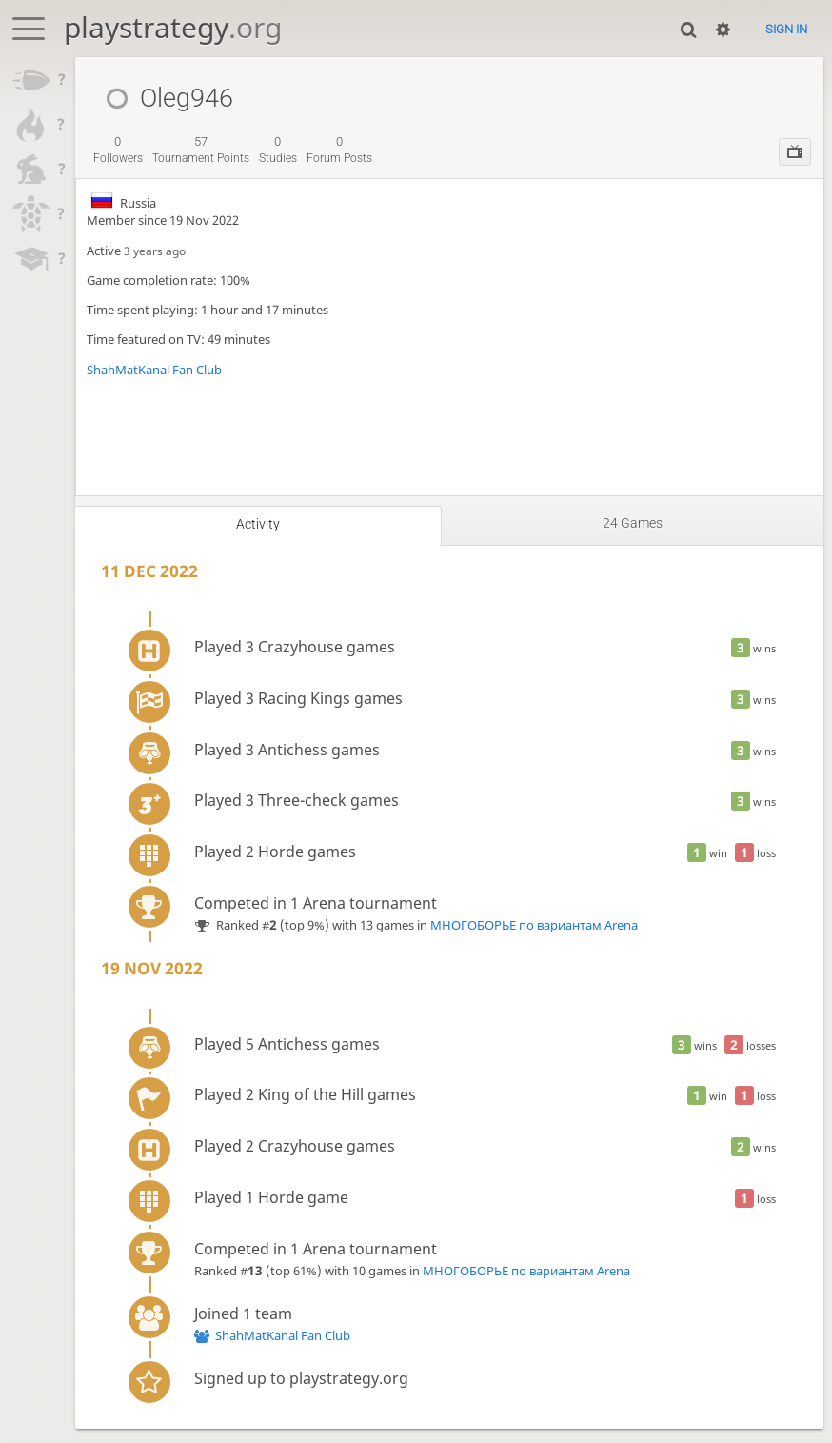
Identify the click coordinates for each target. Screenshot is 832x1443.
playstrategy (173, 27)
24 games (633, 523)
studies (278, 149)
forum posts (339, 149)
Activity (258, 523)
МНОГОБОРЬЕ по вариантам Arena (534, 924)
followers (118, 149)
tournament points (200, 149)
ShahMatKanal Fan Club (154, 369)
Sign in (786, 29)
